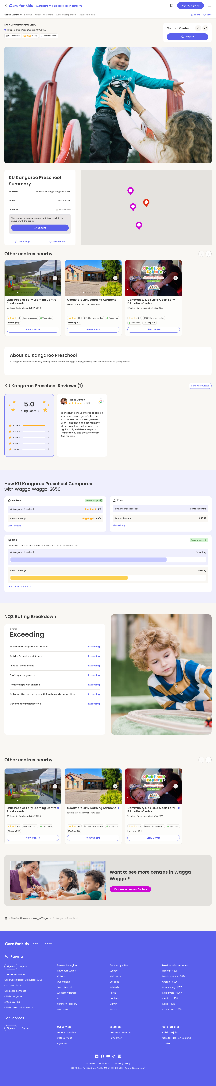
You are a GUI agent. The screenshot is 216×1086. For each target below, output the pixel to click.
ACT (59, 998)
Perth (113, 992)
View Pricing (119, 525)
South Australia (65, 987)
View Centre (33, 329)
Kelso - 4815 (168, 1003)
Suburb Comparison (66, 14)
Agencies (62, 1043)
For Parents (14, 956)
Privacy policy (122, 1063)
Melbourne (115, 976)
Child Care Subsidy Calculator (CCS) (24, 979)
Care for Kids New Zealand (176, 1038)
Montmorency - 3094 (174, 976)
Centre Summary (12, 14)
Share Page (22, 241)
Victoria (61, 976)
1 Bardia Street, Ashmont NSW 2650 (83, 304)
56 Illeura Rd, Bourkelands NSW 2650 (24, 308)
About (36, 943)
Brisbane (114, 981)
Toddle (166, 1043)
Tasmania (62, 1009)
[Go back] (6, 5)
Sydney (114, 970)
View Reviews (14, 525)
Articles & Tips (12, 1002)
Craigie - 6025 (170, 981)
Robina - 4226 (169, 970)
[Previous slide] (11, 278)
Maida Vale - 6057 (172, 992)
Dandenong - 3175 (172, 987)
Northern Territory (67, 1003)
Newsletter (116, 1038)
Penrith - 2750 (170, 998)
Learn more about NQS (19, 586)
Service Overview (66, 1032)
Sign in (23, 966)
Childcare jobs (170, 1032)
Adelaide (114, 987)
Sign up (11, 966)
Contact (48, 943)
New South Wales (20, 918)
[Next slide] (55, 278)
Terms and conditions (97, 1063)
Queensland (63, 981)
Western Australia (66, 992)
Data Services (64, 1038)
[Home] (6, 918)
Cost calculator (12, 985)
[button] (17, 292)
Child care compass (15, 990)
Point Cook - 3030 (172, 1009)
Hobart (113, 1009)
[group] (33, 278)
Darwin (113, 1003)
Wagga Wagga (41, 918)
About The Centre (44, 14)
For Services (14, 1018)
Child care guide (13, 996)
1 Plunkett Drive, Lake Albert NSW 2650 (145, 308)
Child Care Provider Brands (18, 1007)
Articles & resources (121, 1032)
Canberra (115, 998)
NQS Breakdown (87, 14)
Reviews (28, 14)
